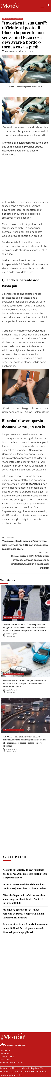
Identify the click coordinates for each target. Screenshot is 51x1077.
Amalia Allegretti (11, 51)
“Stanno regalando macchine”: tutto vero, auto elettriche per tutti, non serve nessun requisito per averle (25, 543)
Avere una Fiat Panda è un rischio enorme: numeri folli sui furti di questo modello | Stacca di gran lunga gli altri (25, 928)
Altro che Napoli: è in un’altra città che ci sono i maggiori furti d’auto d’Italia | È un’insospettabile (24, 899)
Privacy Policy (7, 1057)
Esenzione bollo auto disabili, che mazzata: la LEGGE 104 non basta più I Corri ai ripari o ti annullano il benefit (24, 683)
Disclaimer (5, 1051)
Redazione (5, 1059)
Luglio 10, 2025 (11, 751)
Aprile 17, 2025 (27, 51)
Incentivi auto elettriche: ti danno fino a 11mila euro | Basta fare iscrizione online (24, 886)
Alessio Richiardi (11, 690)
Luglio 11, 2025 (11, 636)
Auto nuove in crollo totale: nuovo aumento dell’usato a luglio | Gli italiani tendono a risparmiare (23, 913)
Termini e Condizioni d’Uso (12, 1062)
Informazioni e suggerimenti (12, 19)
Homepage (5, 1054)
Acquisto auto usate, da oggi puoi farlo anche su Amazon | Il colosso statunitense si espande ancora (25, 873)
